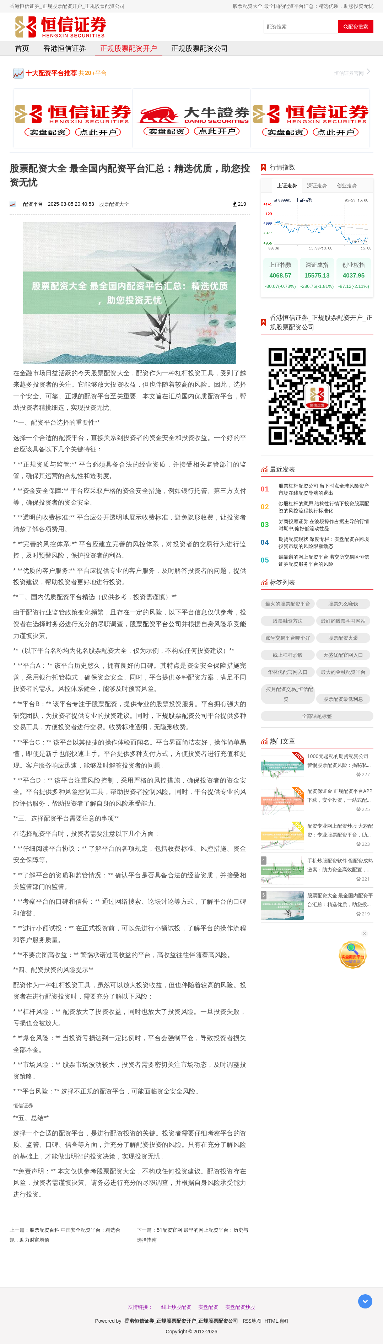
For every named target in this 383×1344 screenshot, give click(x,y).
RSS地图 (252, 1320)
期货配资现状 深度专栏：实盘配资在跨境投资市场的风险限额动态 (324, 542)
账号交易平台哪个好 (287, 637)
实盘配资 (208, 1306)
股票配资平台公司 (156, 623)
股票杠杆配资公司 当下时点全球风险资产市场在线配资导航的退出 (324, 489)
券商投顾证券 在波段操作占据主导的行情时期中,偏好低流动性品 (324, 525)
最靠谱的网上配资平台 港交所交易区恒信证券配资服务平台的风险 (324, 560)
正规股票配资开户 (128, 48)
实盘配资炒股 (240, 1306)
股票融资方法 (288, 620)
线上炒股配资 (176, 1306)
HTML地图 (276, 1320)
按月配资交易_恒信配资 (289, 694)
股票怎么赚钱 (343, 603)
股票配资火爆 (343, 637)
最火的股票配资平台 (287, 603)
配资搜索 (356, 26)
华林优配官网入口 (288, 671)
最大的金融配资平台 (343, 671)
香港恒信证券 (64, 48)
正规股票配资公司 (199, 48)
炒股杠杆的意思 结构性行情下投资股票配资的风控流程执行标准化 (324, 507)
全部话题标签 (317, 716)
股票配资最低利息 (343, 698)
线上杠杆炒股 (288, 654)
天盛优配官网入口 (343, 654)
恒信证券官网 (352, 72)
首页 (22, 48)
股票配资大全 (114, 203)
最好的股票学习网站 (343, 620)
